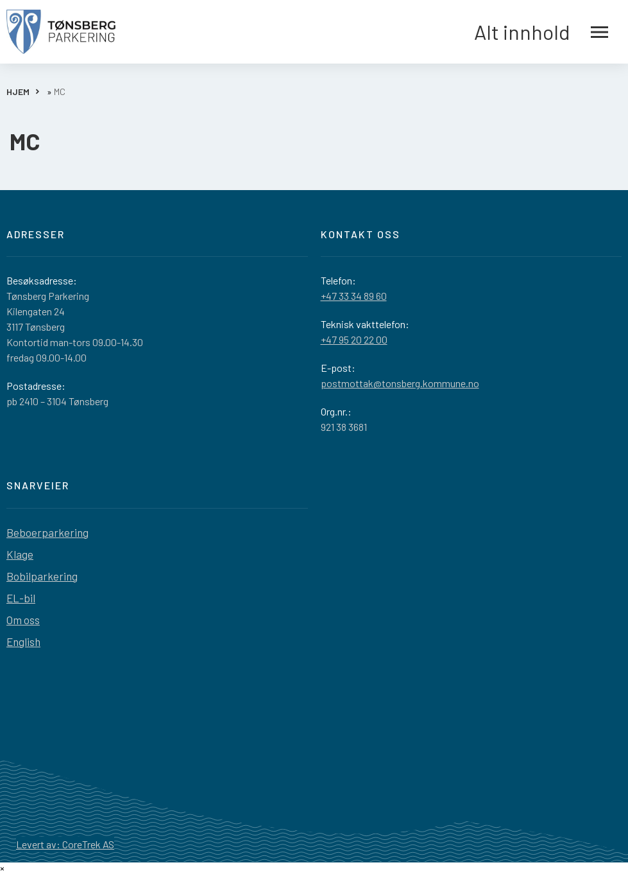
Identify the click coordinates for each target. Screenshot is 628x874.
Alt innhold (541, 32)
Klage (19, 554)
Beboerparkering (47, 532)
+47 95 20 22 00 (354, 339)
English (23, 641)
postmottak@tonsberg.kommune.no (400, 383)
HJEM (18, 91)
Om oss (23, 619)
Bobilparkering (42, 576)
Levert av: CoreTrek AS (65, 844)
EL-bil (20, 597)
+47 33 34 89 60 (354, 296)
